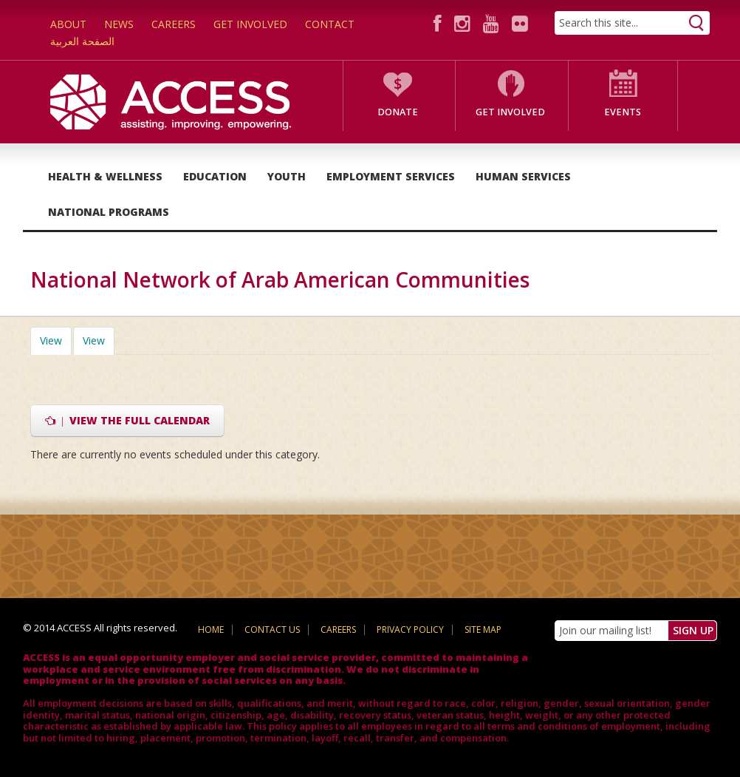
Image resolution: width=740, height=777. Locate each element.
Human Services (523, 176)
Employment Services (390, 176)
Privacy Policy (410, 629)
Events (622, 112)
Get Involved (250, 24)
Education (215, 176)
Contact (329, 24)
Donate (397, 112)
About (68, 24)
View (56, 340)
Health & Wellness (105, 176)
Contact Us (272, 629)
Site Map (483, 629)
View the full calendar (127, 420)
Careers (173, 24)
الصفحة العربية (82, 41)
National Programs (108, 212)
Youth (286, 176)
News (119, 24)
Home (211, 629)
